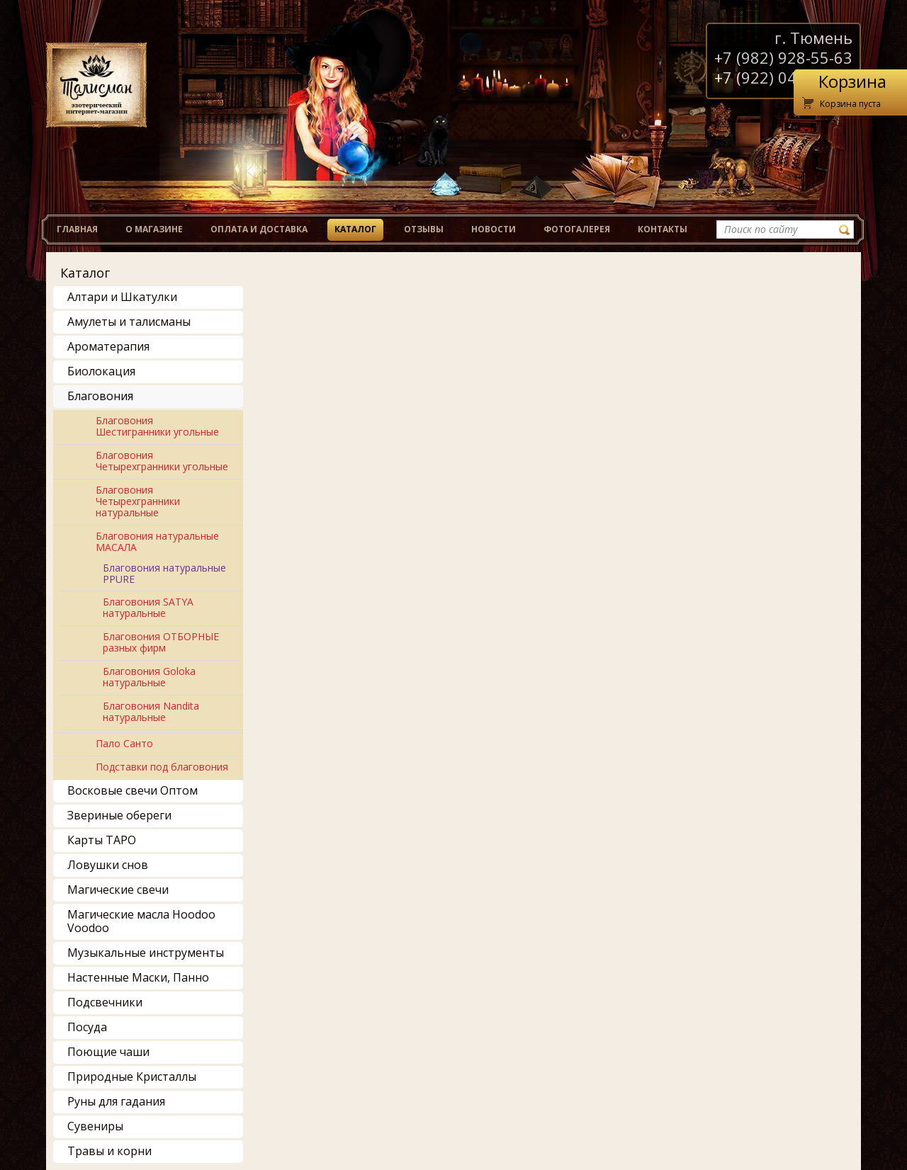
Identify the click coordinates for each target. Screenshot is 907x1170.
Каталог (355, 229)
